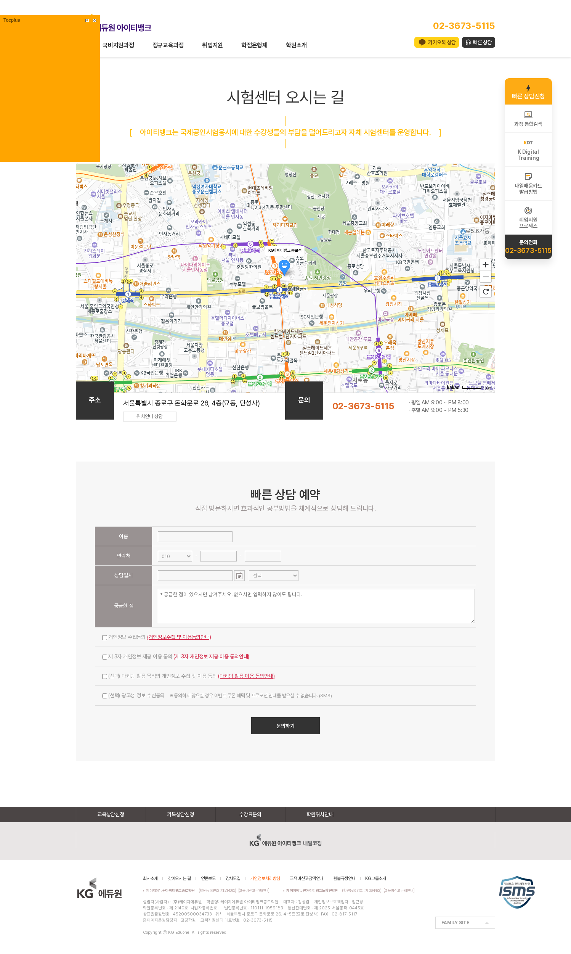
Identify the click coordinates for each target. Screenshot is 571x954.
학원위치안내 (320, 814)
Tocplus (11, 20)
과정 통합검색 (528, 118)
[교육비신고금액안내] (253, 890)
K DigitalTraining (528, 149)
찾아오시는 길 (179, 878)
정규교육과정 (168, 45)
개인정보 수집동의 (156, 637)
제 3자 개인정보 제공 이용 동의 (175, 656)
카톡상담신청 (180, 814)
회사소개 (150, 878)
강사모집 (233, 878)
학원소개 (296, 45)
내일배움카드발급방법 (528, 183)
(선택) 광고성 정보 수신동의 (217, 695)
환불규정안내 (344, 878)
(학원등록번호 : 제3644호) (334, 890)
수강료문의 (250, 814)
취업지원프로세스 (528, 217)
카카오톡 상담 (442, 42)
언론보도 (208, 878)
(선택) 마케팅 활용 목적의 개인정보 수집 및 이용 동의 (188, 676)
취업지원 (212, 45)
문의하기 (285, 726)
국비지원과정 (118, 45)
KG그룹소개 (375, 878)
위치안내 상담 (149, 416)
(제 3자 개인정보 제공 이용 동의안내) (211, 656)
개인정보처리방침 (265, 878)
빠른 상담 (482, 42)
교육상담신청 (110, 814)
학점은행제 (254, 45)
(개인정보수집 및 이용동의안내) (179, 637)
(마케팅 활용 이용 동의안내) (246, 676)
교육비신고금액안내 (306, 878)
